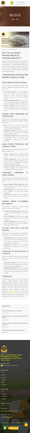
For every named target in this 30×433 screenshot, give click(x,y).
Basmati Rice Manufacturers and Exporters (12, 310)
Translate (24, 4)
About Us (4, 377)
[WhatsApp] (5, 428)
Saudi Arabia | (16, 426)
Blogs (3, 382)
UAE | (25, 422)
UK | (24, 426)
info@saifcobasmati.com (9, 411)
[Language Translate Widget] (22, 2)
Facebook (4, 394)
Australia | (5, 422)
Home (12, 19)
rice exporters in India (12, 292)
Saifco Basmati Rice (13, 49)
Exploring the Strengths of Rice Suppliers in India (13, 330)
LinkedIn (4, 398)
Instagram (4, 396)
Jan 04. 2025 (5, 332)
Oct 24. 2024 (5, 313)
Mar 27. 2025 (5, 327)
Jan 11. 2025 (4, 49)
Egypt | (18, 422)
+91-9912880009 (6, 417)
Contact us (4, 384)
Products (4, 380)
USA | (13, 422)
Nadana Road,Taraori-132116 (10, 365)
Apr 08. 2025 (5, 320)
